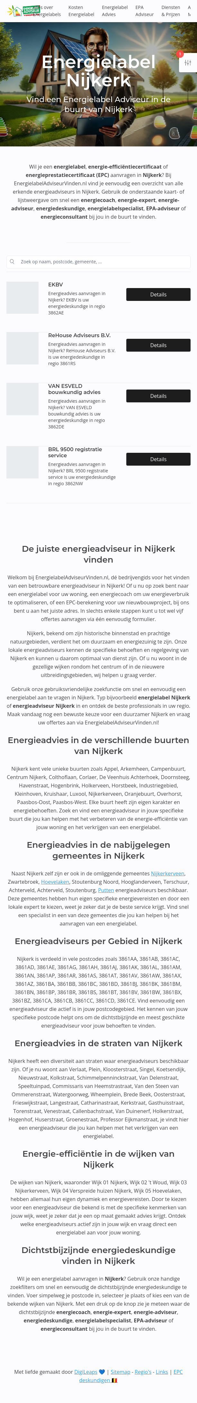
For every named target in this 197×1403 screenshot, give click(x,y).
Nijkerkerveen (167, 873)
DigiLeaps (85, 1371)
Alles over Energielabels (47, 10)
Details (158, 294)
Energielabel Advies (115, 10)
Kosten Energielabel (81, 10)
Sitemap (120, 1371)
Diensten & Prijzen (170, 10)
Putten (106, 890)
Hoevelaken (55, 881)
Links (162, 1371)
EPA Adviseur (145, 10)
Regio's (143, 1371)
